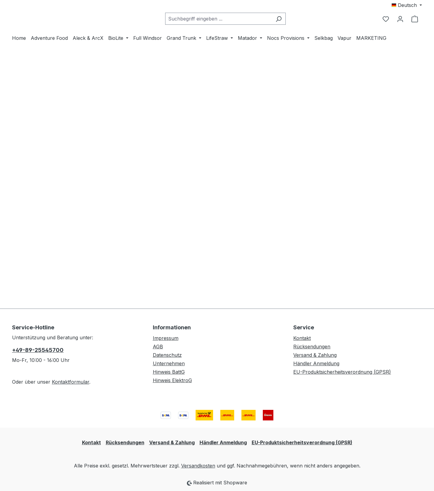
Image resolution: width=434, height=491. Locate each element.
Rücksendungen (311, 347)
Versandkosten (198, 466)
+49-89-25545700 (38, 350)
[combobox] (233, 44)
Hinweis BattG (169, 372)
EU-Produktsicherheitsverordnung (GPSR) (342, 372)
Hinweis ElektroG (172, 380)
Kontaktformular (70, 382)
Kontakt (302, 338)
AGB (158, 347)
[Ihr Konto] (400, 44)
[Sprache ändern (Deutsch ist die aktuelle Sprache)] (407, 5)
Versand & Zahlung (315, 355)
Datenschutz (167, 355)
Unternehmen (169, 363)
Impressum (165, 338)
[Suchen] (294, 44)
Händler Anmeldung (316, 363)
